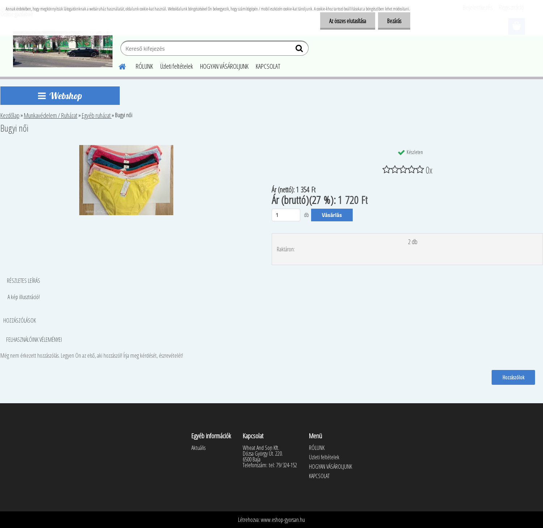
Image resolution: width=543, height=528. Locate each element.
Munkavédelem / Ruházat (50, 115)
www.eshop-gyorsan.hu (283, 520)
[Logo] (63, 49)
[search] (300, 50)
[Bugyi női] (126, 148)
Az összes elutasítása (347, 21)
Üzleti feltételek (176, 66)
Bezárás (394, 21)
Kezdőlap (10, 115)
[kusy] (286, 215)
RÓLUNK (144, 66)
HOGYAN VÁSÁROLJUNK (224, 66)
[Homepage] (118, 65)
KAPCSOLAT (268, 66)
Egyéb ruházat (97, 115)
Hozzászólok (513, 377)
